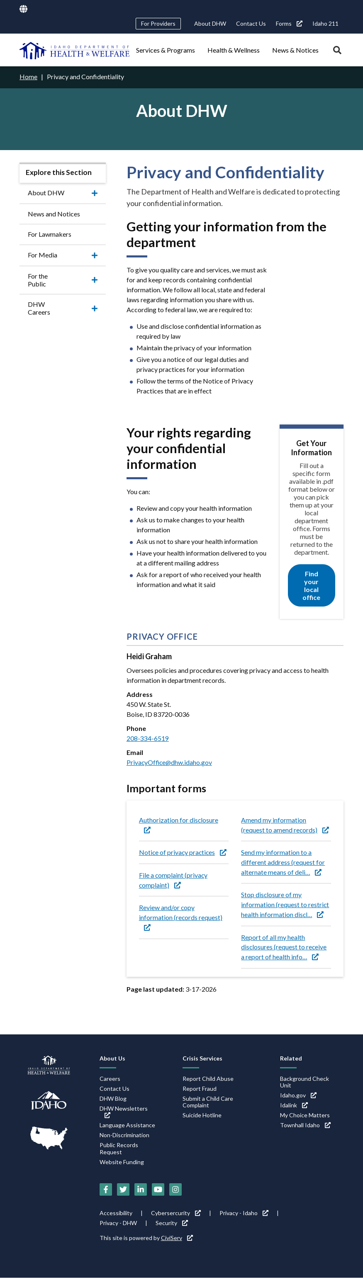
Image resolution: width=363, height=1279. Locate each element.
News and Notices (54, 213)
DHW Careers (48, 297)
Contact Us (251, 23)
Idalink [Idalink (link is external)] (294, 1106)
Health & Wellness (233, 50)
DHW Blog (113, 1099)
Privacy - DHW (118, 1224)
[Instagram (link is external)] (175, 1190)
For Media (42, 254)
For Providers (158, 23)
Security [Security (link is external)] (172, 1224)
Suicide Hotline (202, 1116)
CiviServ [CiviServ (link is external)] (177, 1239)
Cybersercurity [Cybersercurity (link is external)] (176, 1214)
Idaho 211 (325, 23)
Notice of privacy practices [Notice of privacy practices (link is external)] (183, 852)
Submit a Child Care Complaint (208, 1103)
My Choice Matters (305, 1116)
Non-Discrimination (124, 1136)
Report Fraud (200, 1089)
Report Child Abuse (208, 1079)
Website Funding (122, 1162)
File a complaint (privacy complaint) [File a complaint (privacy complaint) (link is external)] (173, 880)
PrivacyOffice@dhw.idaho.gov (170, 762)
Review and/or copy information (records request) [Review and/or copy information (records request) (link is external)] (181, 917)
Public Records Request (119, 1150)
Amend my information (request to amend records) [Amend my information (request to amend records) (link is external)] (285, 824)
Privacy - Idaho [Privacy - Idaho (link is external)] (243, 1214)
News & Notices (295, 50)
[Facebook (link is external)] (106, 1190)
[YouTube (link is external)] (158, 1190)
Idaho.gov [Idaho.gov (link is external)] (298, 1096)
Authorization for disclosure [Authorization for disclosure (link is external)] (179, 824)
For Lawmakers (49, 234)
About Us (112, 1059)
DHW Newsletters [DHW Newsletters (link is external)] (124, 1112)
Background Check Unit (304, 1083)
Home (28, 76)
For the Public (47, 275)
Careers (110, 1079)
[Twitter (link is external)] (123, 1190)
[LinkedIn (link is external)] (140, 1190)
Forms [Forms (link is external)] (289, 23)
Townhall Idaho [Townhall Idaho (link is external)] (305, 1126)
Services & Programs (165, 50)
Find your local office (311, 585)
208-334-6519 (148, 738)
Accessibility (116, 1214)
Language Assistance (127, 1126)
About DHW (210, 23)
